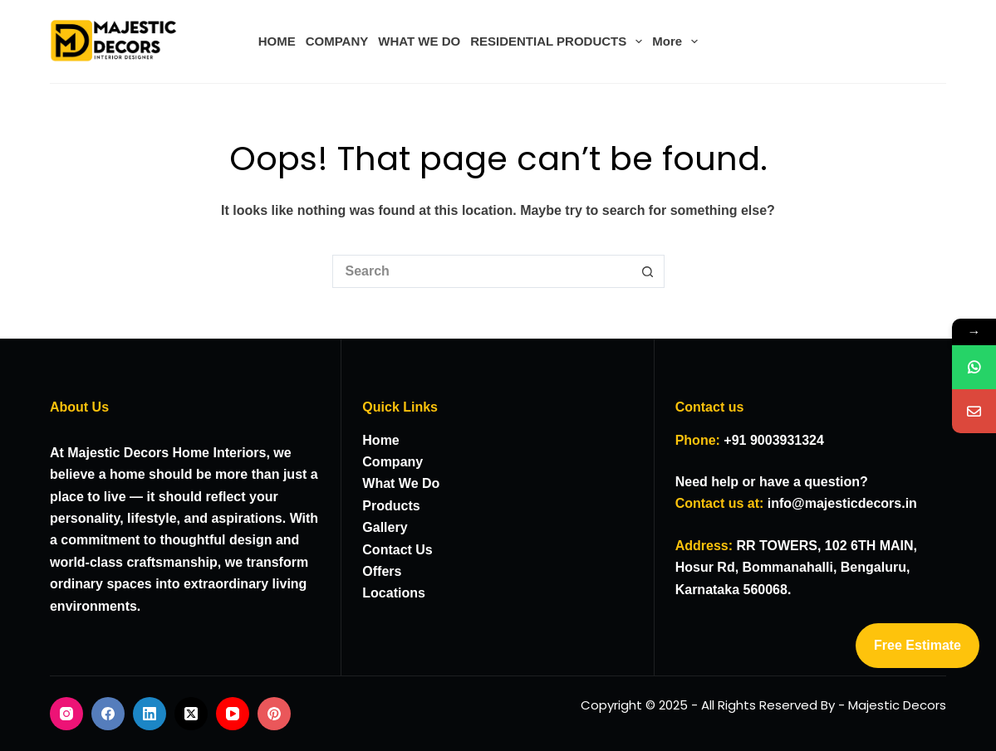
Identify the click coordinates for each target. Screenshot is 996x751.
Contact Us (397, 550)
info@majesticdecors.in (842, 503)
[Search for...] (481, 271)
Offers (381, 571)
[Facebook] (108, 713)
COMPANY (337, 41)
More (677, 41)
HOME (277, 41)
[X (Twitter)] (191, 713)
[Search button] (648, 271)
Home (380, 440)
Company (392, 462)
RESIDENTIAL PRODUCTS (558, 41)
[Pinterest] (274, 713)
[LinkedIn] (149, 713)
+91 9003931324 (774, 440)
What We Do (400, 483)
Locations (393, 593)
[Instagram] (66, 713)
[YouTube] (232, 713)
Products (390, 506)
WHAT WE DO (419, 41)
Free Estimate (917, 645)
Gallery (384, 527)
